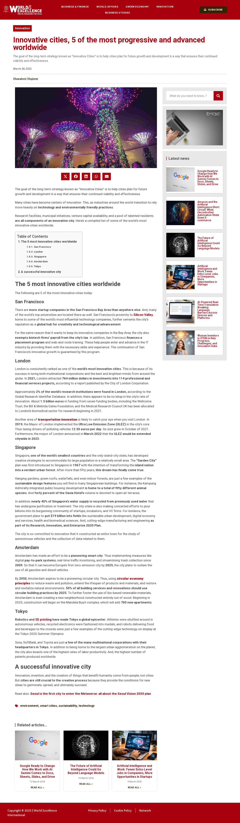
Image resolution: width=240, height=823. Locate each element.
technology (86, 706)
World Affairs (107, 6)
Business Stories (117, 12)
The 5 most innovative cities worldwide (49, 241)
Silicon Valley (143, 315)
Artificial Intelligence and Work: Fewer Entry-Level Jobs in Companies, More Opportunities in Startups (134, 771)
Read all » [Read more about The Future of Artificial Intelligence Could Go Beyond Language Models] (86, 784)
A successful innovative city (41, 272)
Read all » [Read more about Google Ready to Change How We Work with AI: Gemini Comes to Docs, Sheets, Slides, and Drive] (37, 787)
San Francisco (42, 246)
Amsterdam (41, 261)
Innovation (165, 6)
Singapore (40, 256)
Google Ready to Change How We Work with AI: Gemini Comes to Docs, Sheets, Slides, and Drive (37, 771)
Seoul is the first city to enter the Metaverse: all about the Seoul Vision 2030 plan (90, 694)
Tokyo (37, 266)
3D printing (43, 619)
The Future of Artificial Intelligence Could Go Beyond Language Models (86, 769)
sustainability (67, 706)
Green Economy (137, 6)
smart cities (48, 706)
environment (29, 706)
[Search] (218, 95)
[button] (65, 176)
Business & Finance (75, 6)
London (38, 251)
